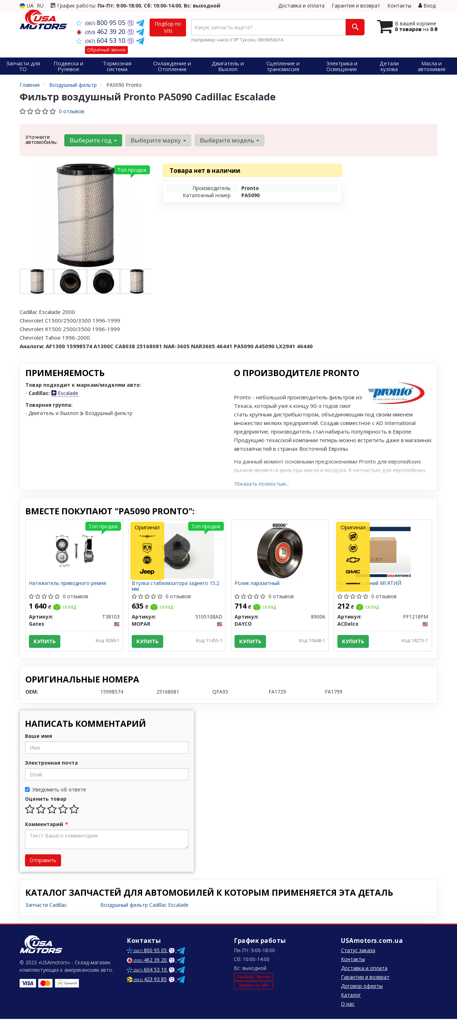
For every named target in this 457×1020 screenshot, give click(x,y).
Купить (45, 641)
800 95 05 (101, 22)
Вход (427, 5)
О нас (348, 1004)
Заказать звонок (253, 978)
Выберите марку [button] (158, 140)
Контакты (399, 5)
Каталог (351, 995)
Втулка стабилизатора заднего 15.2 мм (176, 586)
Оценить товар (45, 799)
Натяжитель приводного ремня (67, 584)
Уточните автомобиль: (41, 139)
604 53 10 (101, 40)
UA (27, 5)
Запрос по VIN (253, 986)
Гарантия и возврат (356, 5)
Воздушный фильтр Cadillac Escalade (144, 905)
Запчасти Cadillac (46, 905)
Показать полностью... (261, 483)
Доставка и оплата (301, 5)
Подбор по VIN (168, 27)
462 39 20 (101, 31)
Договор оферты (362, 987)
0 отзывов (71, 111)
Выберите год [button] (93, 140)
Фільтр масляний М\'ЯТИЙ (370, 584)
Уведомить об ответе (55, 790)
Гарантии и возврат (365, 978)
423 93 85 (147, 980)
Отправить (43, 861)
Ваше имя (38, 737)
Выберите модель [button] (228, 140)
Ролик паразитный (257, 584)
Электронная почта (51, 763)
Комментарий (46, 825)
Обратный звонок (106, 50)
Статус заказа (358, 951)
